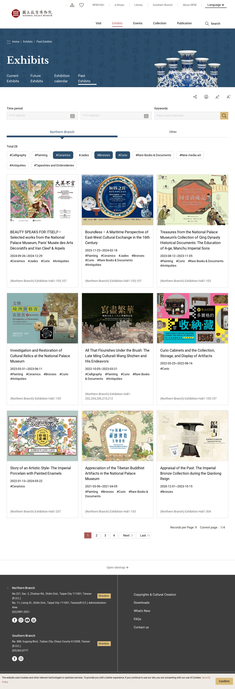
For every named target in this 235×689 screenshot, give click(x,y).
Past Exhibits (44, 41)
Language (214, 5)
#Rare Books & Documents (153, 155)
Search (224, 115)
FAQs (137, 619)
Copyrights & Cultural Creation (155, 594)
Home (15, 41)
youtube (27, 620)
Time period (15, 108)
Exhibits (28, 41)
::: (66, 5)
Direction (104, 595)
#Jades (84, 155)
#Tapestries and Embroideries (54, 165)
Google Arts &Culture (33, 620)
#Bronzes (103, 155)
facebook (14, 620)
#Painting (41, 155)
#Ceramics (63, 155)
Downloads (142, 603)
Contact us (141, 627)
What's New (142, 611)
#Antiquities (18, 165)
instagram (20, 620)
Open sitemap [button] (116, 567)
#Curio (122, 155)
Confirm (224, 681)
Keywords (161, 108)
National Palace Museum (32, 13)
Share (195, 97)
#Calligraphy (18, 155)
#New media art (190, 155)
